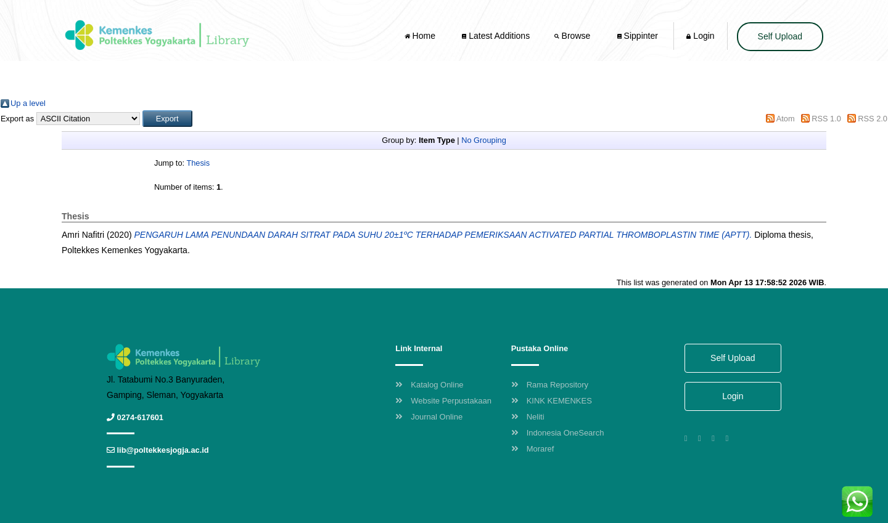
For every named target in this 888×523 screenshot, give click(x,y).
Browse (573, 36)
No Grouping (483, 140)
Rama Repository (549, 384)
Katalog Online (429, 384)
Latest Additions (496, 36)
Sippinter (637, 36)
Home (421, 36)
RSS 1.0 (826, 118)
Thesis (198, 163)
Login (700, 36)
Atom (785, 118)
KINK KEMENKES (551, 400)
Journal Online (428, 416)
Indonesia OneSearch (557, 432)
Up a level (28, 103)
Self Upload (780, 36)
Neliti (528, 416)
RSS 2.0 (872, 118)
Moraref (532, 448)
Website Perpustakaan (443, 400)
